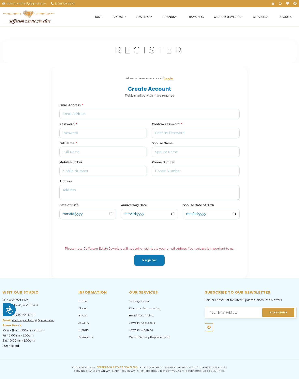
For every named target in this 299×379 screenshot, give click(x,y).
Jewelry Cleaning (141, 329)
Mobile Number (70, 162)
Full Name (68, 143)
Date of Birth (69, 205)
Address (65, 181)
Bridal (82, 315)
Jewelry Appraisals (142, 322)
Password (68, 124)
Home (98, 16)
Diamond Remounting (144, 308)
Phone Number (163, 162)
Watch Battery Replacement (149, 337)
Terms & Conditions (213, 367)
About (82, 308)
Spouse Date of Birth (198, 205)
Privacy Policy (188, 367)
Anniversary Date (134, 205)
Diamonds (196, 16)
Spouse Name (162, 143)
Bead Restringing (141, 315)
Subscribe (278, 312)
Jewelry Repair (139, 301)
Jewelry (83, 322)
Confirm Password (167, 124)
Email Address (71, 105)
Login (168, 78)
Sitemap (170, 367)
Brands (83, 329)
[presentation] (90, 232)
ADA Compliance (151, 367)
